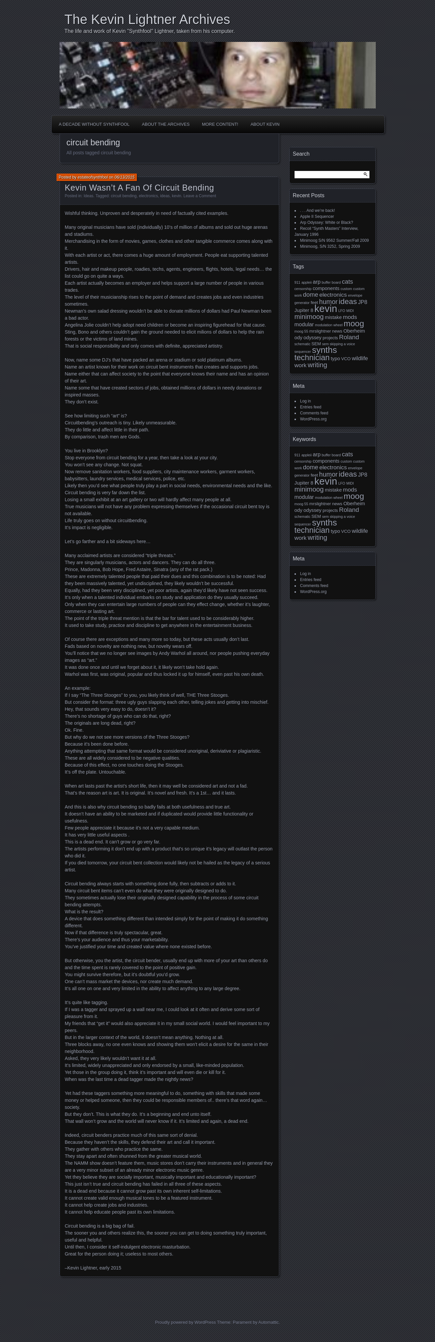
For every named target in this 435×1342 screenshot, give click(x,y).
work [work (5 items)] (301, 365)
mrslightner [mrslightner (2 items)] (320, 331)
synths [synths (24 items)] (324, 350)
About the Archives (165, 124)
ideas (165, 196)
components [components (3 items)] (326, 288)
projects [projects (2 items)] (330, 337)
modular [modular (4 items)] (304, 324)
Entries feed (311, 407)
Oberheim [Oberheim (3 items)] (354, 331)
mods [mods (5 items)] (350, 317)
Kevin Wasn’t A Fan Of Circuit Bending (139, 187)
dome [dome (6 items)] (310, 294)
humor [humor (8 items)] (328, 301)
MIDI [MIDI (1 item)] (350, 311)
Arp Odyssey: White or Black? (326, 222)
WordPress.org (313, 419)
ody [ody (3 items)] (299, 337)
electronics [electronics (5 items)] (333, 294)
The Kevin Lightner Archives (147, 19)
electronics (148, 196)
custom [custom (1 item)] (346, 289)
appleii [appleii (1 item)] (307, 282)
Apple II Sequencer (317, 216)
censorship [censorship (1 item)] (303, 289)
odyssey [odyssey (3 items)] (313, 337)
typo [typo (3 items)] (335, 358)
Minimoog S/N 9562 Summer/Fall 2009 (334, 240)
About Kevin (265, 124)
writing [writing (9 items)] (317, 365)
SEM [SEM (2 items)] (316, 343)
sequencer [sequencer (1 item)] (303, 352)
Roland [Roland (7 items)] (349, 337)
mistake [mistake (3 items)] (333, 317)
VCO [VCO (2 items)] (345, 358)
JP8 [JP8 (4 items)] (362, 302)
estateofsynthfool (93, 177)
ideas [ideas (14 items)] (348, 301)
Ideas (88, 196)
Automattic (268, 1322)
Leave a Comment (199, 196)
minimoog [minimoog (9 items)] (309, 316)
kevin (176, 196)
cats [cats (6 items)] (347, 281)
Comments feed (314, 413)
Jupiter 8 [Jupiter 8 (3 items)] (304, 310)
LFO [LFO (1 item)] (341, 311)
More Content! (220, 124)
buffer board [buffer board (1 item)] (331, 282)
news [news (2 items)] (337, 331)
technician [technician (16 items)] (312, 357)
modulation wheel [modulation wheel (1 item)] (328, 325)
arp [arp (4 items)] (317, 282)
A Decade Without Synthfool (94, 124)
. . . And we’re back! (317, 210)
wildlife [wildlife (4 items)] (360, 358)
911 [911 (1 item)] (298, 282)
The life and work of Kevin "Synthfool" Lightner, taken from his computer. (150, 31)
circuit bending (123, 196)
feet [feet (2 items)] (314, 302)
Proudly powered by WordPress (185, 1322)
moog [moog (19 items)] (354, 323)
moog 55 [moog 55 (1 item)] (301, 331)
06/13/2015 (124, 177)
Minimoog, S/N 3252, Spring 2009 (330, 246)
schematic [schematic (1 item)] (303, 344)
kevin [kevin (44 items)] (326, 308)
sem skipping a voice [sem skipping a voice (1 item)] (338, 344)
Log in (305, 401)
